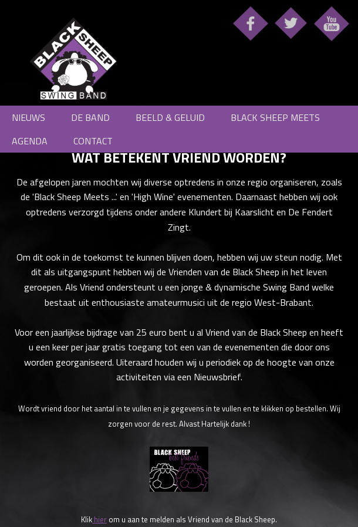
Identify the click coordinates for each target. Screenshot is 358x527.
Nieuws (28, 117)
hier (99, 519)
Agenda (30, 141)
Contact (93, 141)
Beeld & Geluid (170, 117)
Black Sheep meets (275, 117)
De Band (90, 117)
